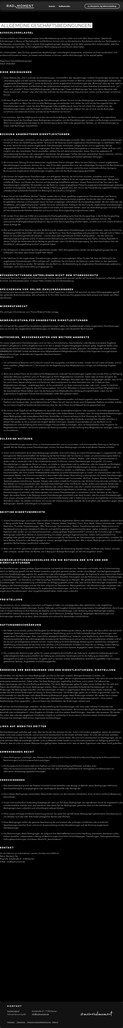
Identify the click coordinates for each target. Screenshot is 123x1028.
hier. (56, 312)
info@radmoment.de (15, 862)
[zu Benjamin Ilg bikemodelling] (102, 6)
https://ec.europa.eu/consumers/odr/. (21, 768)
